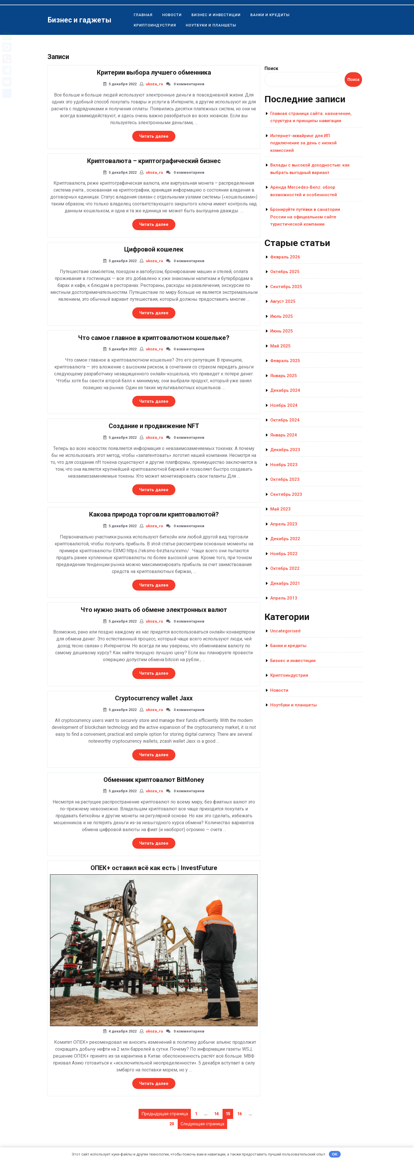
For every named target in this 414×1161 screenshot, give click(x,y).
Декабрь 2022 (285, 538)
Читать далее (157, 137)
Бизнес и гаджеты (79, 20)
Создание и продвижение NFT (154, 426)
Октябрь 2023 (285, 479)
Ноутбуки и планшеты (211, 25)
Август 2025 (283, 301)
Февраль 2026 (285, 257)
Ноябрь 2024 (284, 405)
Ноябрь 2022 (284, 553)
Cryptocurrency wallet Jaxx (154, 698)
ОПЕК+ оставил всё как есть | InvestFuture (154, 867)
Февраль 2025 (285, 360)
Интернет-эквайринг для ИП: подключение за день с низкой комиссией (303, 143)
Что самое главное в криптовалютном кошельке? (153, 337)
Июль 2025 (281, 316)
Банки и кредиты (270, 15)
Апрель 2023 (283, 524)
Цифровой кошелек (153, 249)
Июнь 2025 (281, 331)
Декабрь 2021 (285, 583)
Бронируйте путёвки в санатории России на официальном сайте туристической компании (305, 217)
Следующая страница (202, 1123)
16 (241, 1112)
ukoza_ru (154, 84)
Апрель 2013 (283, 598)
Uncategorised (285, 631)
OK (335, 1154)
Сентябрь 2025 (286, 286)
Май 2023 (280, 509)
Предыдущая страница (164, 1113)
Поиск (271, 68)
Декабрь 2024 (285, 390)
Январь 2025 (283, 375)
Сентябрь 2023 (286, 494)
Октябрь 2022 (285, 568)
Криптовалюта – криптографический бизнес (154, 160)
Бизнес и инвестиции (216, 15)
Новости (172, 15)
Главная (143, 15)
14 (218, 1112)
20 (173, 1123)
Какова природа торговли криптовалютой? (154, 514)
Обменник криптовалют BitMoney (153, 779)
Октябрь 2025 (285, 271)
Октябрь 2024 (285, 420)
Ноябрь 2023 (284, 464)
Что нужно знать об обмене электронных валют (154, 609)
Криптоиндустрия (155, 25)
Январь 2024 (283, 435)
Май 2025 (280, 346)
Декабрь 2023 (285, 449)
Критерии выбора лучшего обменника (154, 72)
